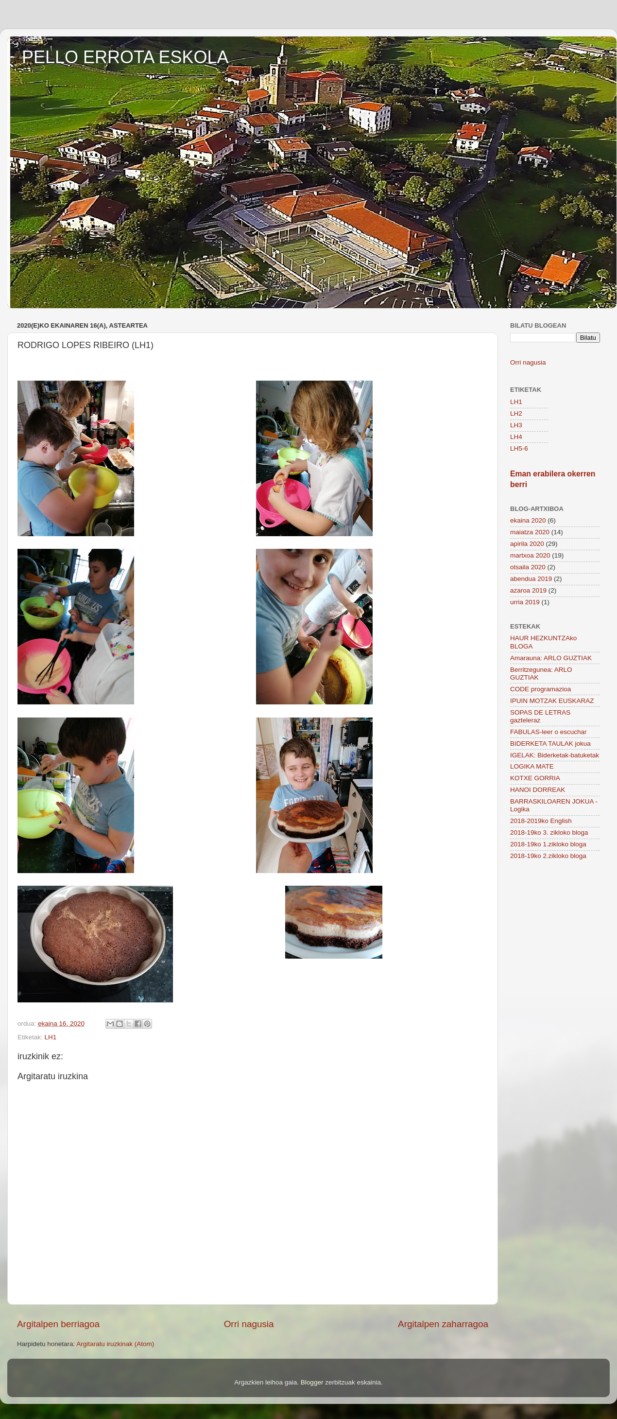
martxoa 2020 (530, 555)
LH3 (516, 425)
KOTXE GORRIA (535, 778)
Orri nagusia (249, 1324)
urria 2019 (525, 602)
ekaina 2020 (528, 520)
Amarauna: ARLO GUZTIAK (551, 658)
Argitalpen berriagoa (58, 1324)
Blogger (312, 1382)
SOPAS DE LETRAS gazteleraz (540, 716)
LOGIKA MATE (532, 766)
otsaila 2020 (528, 567)
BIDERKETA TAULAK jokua (550, 743)
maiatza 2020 (529, 532)
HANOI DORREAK (537, 789)
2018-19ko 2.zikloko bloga (548, 855)
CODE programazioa (540, 689)
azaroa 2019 (528, 590)
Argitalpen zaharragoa (443, 1324)
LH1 (51, 1037)
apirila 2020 (527, 543)
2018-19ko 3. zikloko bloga (549, 832)
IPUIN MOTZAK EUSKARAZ (552, 700)
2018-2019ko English (541, 820)
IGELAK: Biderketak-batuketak (554, 755)
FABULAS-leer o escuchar (548, 732)
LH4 (516, 436)
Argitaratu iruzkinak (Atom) (115, 1344)
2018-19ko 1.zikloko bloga (548, 844)
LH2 (516, 413)
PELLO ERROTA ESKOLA (125, 57)
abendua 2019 (531, 578)
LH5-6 (519, 448)
